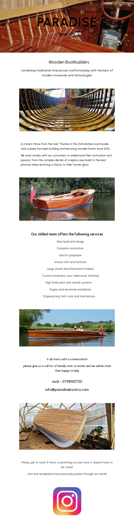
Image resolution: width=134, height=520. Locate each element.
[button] (4, 5)
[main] (67, 26)
